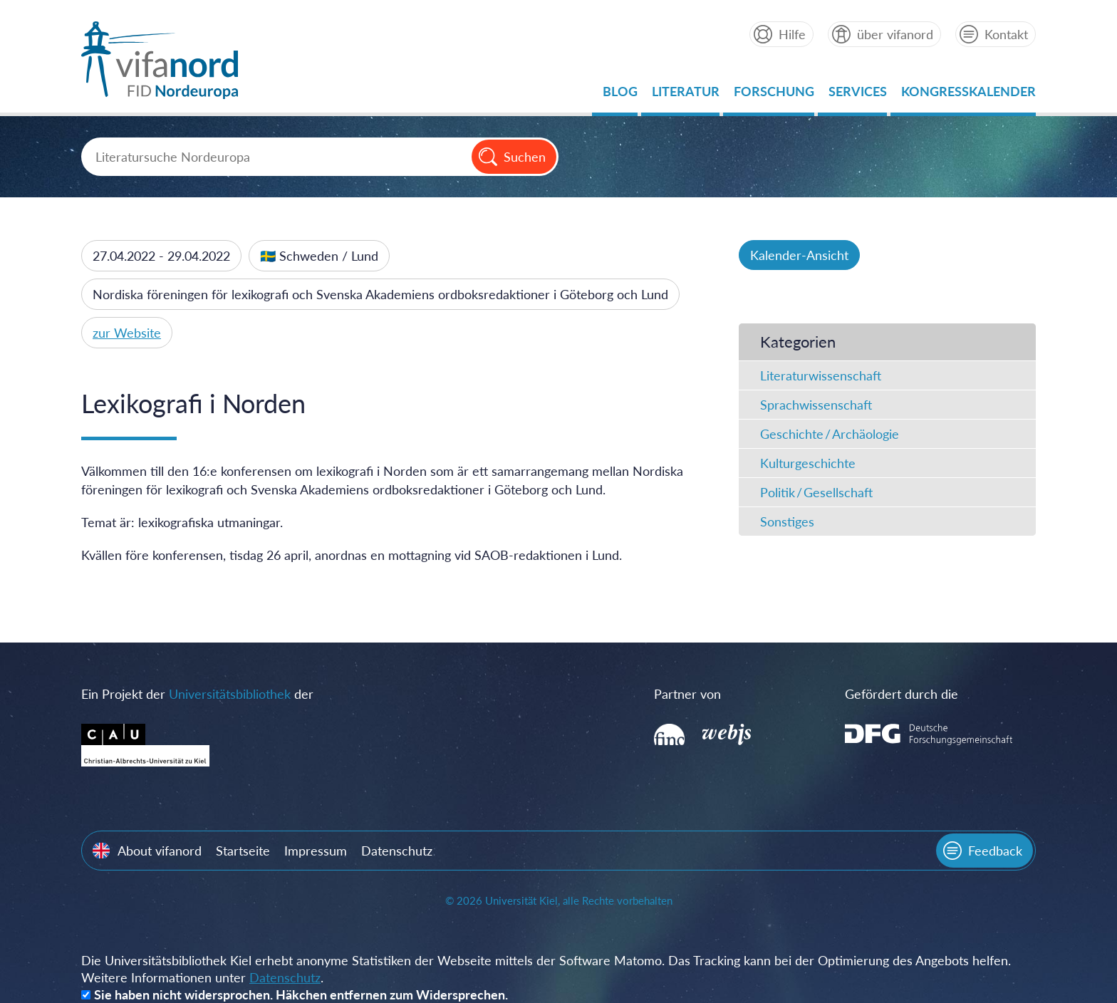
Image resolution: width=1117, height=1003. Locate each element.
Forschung (774, 95)
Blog (620, 95)
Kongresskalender (968, 95)
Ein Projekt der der (197, 694)
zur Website (127, 333)
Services (857, 95)
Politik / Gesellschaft (816, 492)
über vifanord (895, 34)
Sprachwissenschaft (816, 404)
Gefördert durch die (901, 694)
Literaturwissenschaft (820, 375)
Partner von (687, 694)
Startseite (243, 850)
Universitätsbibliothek (230, 694)
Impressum (315, 850)
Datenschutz (396, 850)
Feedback (995, 850)
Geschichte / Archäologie (829, 434)
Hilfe (792, 34)
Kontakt (1006, 34)
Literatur (685, 95)
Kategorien (798, 341)
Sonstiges (787, 521)
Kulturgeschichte (808, 463)
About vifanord (160, 850)
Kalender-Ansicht (799, 255)
